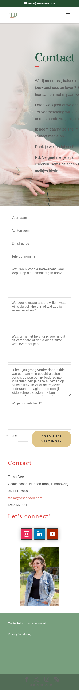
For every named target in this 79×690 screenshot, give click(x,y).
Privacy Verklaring (20, 634)
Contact (13, 623)
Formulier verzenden (51, 438)
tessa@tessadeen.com (25, 498)
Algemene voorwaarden (33, 623)
